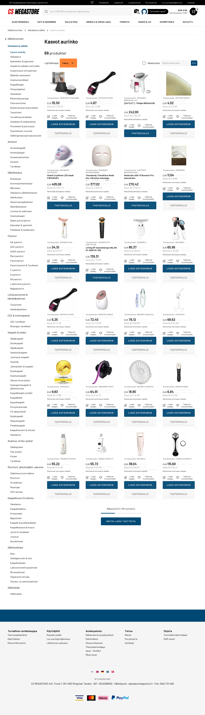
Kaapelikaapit (17, 84)
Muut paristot (17, 256)
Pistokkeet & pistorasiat (22, 126)
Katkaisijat (15, 178)
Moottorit (15, 478)
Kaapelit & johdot (17, 332)
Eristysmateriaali (18, 407)
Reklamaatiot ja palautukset (100, 635)
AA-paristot (16, 242)
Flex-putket (16, 451)
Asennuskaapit (17, 216)
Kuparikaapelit (17, 402)
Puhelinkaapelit (17, 425)
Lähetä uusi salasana (57, 643)
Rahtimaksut (92, 639)
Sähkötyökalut (15, 547)
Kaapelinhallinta (18, 508)
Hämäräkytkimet (18, 309)
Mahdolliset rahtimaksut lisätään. (59, 126)
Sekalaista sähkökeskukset (23, 192)
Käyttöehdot (14, 639)
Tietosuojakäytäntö (17, 635)
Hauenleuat (15, 93)
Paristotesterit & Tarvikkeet (24, 265)
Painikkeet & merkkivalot (22, 229)
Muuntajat (15, 487)
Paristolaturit (17, 260)
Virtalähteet (16, 482)
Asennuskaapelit (18, 375)
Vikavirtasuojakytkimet (21, 202)
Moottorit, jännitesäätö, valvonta (25, 467)
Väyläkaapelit (16, 338)
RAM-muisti (169, 639)
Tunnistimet (16, 112)
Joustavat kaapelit (19, 357)
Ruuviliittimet (16, 541)
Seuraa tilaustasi (94, 643)
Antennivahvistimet (19, 157)
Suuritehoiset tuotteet (21, 131)
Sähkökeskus (15, 172)
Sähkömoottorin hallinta (22, 473)
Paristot (12, 235)
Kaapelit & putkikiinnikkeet (23, 522)
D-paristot (15, 274)
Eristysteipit (16, 513)
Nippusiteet (16, 518)
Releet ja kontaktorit (20, 220)
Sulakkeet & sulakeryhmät (23, 121)
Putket (13, 456)
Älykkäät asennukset (20, 75)
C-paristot (15, 270)
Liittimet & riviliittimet (21, 211)
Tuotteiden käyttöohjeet (175, 635)
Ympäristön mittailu (19, 576)
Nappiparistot (17, 288)
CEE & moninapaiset (19, 315)
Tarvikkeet (15, 166)
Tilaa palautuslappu (95, 647)
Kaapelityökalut (18, 563)
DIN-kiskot (15, 188)
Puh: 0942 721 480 (164, 683)
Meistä (128, 635)
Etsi (194, 63)
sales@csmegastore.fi (140, 683)
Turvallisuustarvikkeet (21, 117)
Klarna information (17, 643)
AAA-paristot (17, 246)
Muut (12, 553)
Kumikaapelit (16, 371)
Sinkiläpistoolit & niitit (21, 558)
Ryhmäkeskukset (18, 206)
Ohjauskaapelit (17, 420)
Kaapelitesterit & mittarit (22, 430)
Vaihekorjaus (16, 197)
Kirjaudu (191, 2)
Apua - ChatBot (93, 651)
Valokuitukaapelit (18, 352)
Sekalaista (15, 56)
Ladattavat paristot (20, 284)
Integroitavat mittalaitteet (23, 70)
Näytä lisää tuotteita (121, 521)
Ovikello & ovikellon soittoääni (25, 66)
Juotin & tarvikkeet (19, 532)
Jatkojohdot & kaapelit (21, 366)
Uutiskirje (129, 643)
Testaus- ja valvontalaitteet (24, 581)
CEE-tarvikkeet (17, 321)
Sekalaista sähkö (18, 45)
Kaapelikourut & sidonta (20, 497)
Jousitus (14, 536)
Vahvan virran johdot (20, 380)
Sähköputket (16, 447)
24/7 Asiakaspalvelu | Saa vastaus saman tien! (28, 2)
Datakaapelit (16, 343)
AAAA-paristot (17, 251)
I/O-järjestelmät (18, 411)
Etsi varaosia (151, 2)
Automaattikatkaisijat (21, 183)
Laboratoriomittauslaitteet (23, 567)
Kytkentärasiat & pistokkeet (24, 107)
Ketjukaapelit (16, 416)
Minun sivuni (91, 655)
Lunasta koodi (134, 2)
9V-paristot (16, 279)
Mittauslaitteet (17, 572)
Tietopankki (104, 2)
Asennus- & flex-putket (20, 440)
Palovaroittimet (18, 103)
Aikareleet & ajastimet (21, 225)
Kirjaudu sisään (54, 635)
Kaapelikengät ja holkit (21, 393)
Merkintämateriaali (19, 98)
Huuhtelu (14, 361)
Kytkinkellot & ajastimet (22, 61)
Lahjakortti (118, 2)
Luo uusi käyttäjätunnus (172, 2)
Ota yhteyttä (131, 639)
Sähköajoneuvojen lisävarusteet (25, 135)
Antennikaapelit (18, 148)
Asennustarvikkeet (19, 80)
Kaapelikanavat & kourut (22, 527)
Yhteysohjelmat (17, 89)
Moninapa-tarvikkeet (20, 326)
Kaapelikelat (16, 397)
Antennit (12, 141)
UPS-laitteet (16, 492)
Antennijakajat (17, 152)
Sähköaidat (14, 587)
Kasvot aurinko (17, 52)
